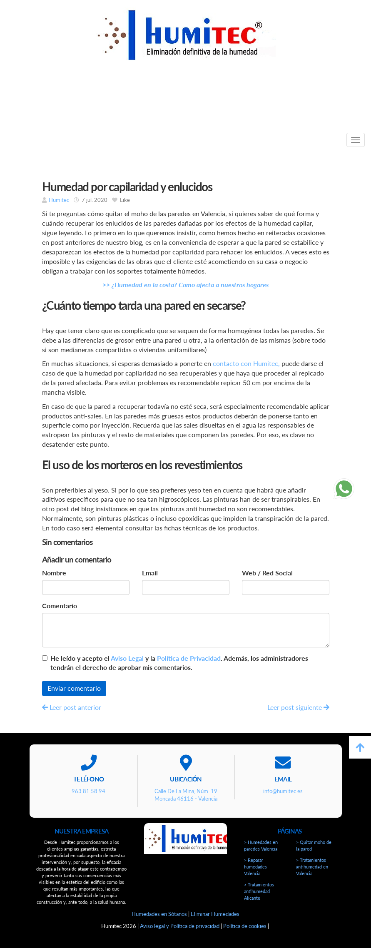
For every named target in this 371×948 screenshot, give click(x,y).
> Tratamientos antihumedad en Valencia (312, 866)
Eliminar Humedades (215, 914)
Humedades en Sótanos (159, 914)
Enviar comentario (74, 688)
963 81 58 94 (172, 103)
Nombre (54, 573)
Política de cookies (244, 926)
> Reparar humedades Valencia (255, 866)
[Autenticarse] (9, 933)
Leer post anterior (71, 707)
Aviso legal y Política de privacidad (179, 926)
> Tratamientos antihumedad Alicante (259, 891)
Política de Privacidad (189, 658)
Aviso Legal (127, 658)
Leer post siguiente (298, 707)
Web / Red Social (267, 573)
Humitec (59, 200)
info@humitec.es (296, 103)
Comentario (59, 606)
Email (150, 573)
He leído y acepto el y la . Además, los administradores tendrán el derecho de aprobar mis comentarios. (179, 663)
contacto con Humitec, (246, 363)
